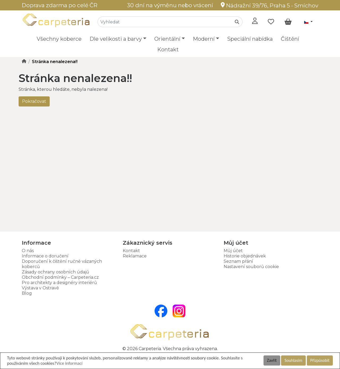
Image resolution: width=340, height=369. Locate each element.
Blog (27, 293)
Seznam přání (238, 261)
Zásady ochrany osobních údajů (55, 271)
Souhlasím (293, 360)
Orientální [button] (167, 39)
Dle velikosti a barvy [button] (116, 39)
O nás (28, 250)
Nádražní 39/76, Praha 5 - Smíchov (269, 5)
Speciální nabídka (250, 39)
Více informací (69, 363)
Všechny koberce (59, 39)
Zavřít (272, 360)
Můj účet (233, 250)
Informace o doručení (45, 256)
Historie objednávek (245, 256)
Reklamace (135, 256)
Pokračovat (34, 101)
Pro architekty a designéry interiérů (59, 282)
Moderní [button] (204, 39)
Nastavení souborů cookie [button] (251, 266)
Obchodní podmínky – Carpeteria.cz (60, 277)
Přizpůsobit (320, 360)
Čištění (290, 39)
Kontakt (168, 49)
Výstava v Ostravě (40, 287)
